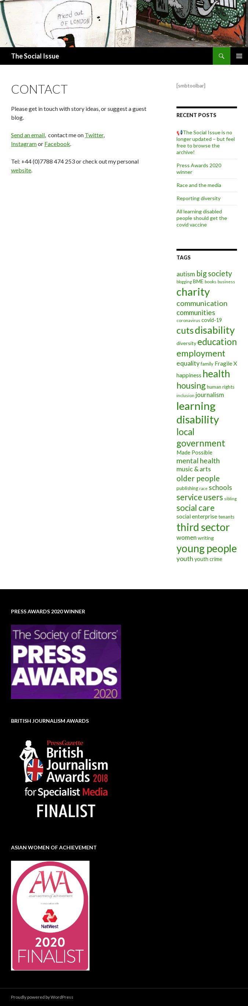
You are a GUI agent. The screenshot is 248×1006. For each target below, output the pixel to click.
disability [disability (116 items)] (215, 330)
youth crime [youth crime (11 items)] (208, 559)
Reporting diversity (198, 198)
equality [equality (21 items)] (188, 363)
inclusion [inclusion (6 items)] (185, 395)
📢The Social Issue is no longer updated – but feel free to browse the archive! (205, 142)
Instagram (24, 143)
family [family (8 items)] (207, 364)
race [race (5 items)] (203, 488)
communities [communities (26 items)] (195, 312)
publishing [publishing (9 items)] (187, 488)
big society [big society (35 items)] (214, 273)
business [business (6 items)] (226, 281)
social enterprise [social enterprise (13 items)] (196, 516)
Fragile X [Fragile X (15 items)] (226, 363)
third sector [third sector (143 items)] (203, 527)
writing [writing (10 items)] (206, 538)
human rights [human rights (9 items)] (220, 387)
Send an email (28, 134)
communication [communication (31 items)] (201, 303)
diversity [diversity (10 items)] (186, 343)
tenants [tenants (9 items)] (226, 517)
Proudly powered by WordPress (42, 997)
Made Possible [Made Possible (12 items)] (194, 452)
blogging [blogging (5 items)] (184, 281)
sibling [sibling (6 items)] (230, 498)
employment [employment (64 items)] (200, 353)
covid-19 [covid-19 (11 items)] (211, 320)
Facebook (57, 143)
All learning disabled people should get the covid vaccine (201, 218)
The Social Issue (35, 56)
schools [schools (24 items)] (220, 487)
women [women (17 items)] (186, 537)
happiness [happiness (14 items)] (188, 374)
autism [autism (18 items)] (185, 274)
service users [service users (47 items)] (199, 497)
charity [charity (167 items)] (193, 291)
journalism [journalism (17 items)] (210, 395)
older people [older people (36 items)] (198, 478)
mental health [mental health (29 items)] (198, 460)
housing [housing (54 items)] (191, 385)
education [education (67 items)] (217, 341)
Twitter (94, 134)
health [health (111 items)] (216, 373)
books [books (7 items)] (210, 281)
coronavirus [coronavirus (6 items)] (188, 320)
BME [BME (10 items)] (198, 281)
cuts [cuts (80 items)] (185, 330)
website (21, 170)
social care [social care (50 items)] (195, 508)
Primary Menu (239, 56)
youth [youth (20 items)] (184, 558)
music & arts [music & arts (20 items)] (193, 469)
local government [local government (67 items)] (200, 437)
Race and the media (198, 185)
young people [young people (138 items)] (206, 548)
